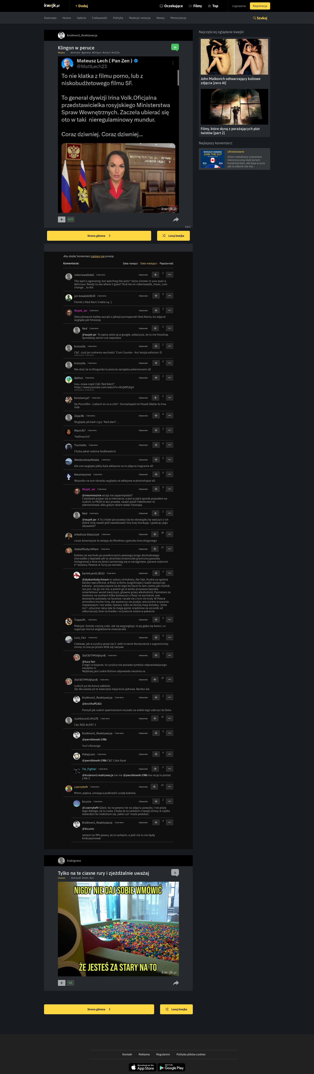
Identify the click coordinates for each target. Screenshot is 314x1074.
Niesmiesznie (82, 474)
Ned (84, 328)
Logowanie (239, 6)
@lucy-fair (88, 661)
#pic (92, 878)
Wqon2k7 (79, 430)
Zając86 (79, 415)
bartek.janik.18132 (93, 573)
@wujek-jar (89, 334)
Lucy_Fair (80, 637)
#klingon (96, 52)
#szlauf (106, 52)
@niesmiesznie (91, 495)
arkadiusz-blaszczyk (86, 534)
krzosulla (79, 346)
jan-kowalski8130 (84, 295)
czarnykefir (81, 786)
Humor (66, 17)
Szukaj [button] (262, 18)
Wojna (61, 52)
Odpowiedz (143, 275)
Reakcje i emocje (140, 17)
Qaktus (78, 377)
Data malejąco (148, 263)
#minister (75, 52)
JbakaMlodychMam (86, 549)
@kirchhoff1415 (92, 703)
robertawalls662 (84, 274)
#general (86, 52)
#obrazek (76, 878)
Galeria (81, 17)
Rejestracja (260, 6)
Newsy (161, 17)
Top (215, 6)
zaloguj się (98, 256)
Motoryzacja (178, 17)
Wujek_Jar (80, 310)
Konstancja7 (81, 397)
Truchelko (80, 445)
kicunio (86, 801)
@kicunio (88, 828)
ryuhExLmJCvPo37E (86, 718)
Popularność (166, 263)
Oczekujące (173, 6)
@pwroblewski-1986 (94, 739)
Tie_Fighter (89, 769)
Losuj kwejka (173, 236)
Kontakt (127, 1054)
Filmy (197, 6)
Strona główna (98, 236)
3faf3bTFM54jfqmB (94, 655)
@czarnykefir (90, 807)
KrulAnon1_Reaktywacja (97, 697)
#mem (85, 878)
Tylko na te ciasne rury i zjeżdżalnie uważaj (103, 873)
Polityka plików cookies (191, 1054)
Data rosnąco (130, 263)
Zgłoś (188, 226)
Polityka (118, 17)
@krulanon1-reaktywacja (97, 775)
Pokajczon (88, 754)
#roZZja (115, 52)
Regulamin (163, 1054)
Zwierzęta (50, 17)
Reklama (144, 1054)
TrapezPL (80, 619)
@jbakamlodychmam (95, 579)
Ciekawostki (99, 17)
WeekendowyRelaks (86, 459)
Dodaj (83, 6)
